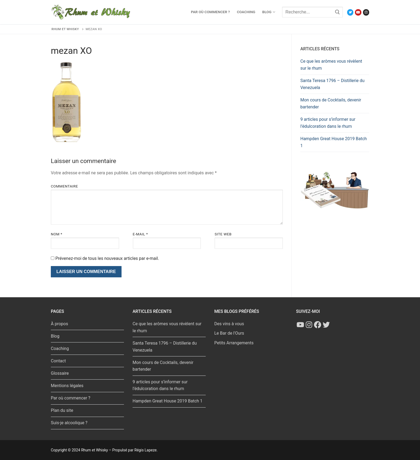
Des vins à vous (229, 323)
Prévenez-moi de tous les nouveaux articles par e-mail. (107, 258)
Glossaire (60, 373)
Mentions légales (67, 385)
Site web (223, 234)
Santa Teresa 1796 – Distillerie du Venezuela (332, 84)
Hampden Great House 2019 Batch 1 (333, 142)
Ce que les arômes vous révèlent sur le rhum (331, 65)
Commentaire (64, 186)
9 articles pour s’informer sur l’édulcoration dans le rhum (327, 123)
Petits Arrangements (234, 342)
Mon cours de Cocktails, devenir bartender (330, 103)
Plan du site (62, 410)
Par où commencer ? (70, 398)
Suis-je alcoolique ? (69, 422)
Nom (56, 234)
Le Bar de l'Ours (229, 333)
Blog (55, 336)
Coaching (60, 348)
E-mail (140, 234)
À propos (59, 323)
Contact (58, 360)
